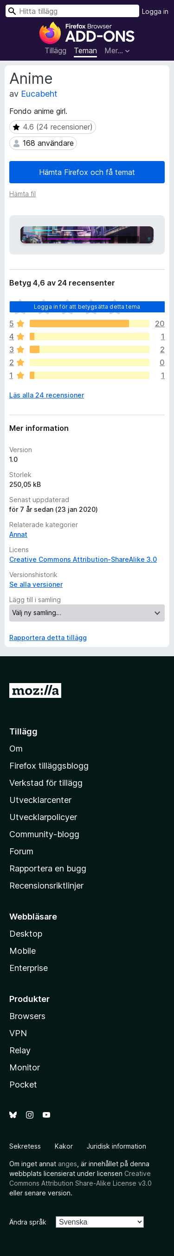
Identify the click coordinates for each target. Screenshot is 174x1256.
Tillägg (55, 50)
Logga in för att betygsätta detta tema (87, 306)
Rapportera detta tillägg (48, 637)
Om (16, 748)
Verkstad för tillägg (46, 783)
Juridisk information (116, 1146)
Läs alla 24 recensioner (46, 395)
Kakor (64, 1146)
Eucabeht (39, 94)
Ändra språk (27, 1222)
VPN (18, 1033)
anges (67, 1164)
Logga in (155, 11)
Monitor (24, 1067)
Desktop (25, 934)
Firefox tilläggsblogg (49, 766)
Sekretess (25, 1146)
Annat (18, 534)
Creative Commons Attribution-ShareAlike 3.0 (83, 559)
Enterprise (28, 968)
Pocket (23, 1084)
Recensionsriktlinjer (46, 885)
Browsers (27, 1016)
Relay (20, 1050)
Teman (85, 50)
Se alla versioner (36, 584)
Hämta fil (22, 194)
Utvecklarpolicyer (43, 817)
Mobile (22, 951)
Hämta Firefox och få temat (87, 172)
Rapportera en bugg (47, 868)
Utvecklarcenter (40, 800)
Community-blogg (44, 834)
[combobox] (72, 11)
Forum (21, 851)
